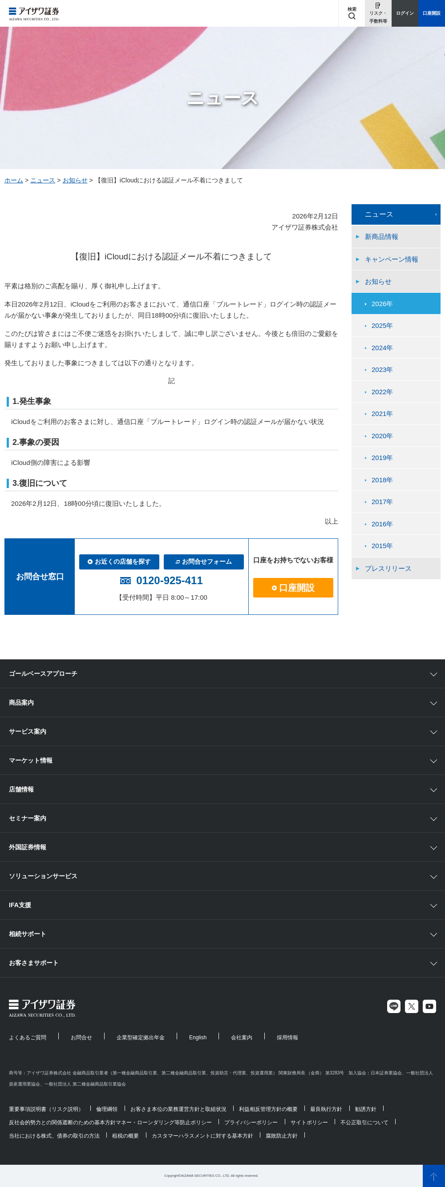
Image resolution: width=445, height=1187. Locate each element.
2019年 (382, 457)
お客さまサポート (34, 962)
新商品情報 (381, 236)
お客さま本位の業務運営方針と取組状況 (178, 1109)
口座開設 (293, 588)
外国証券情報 (27, 847)
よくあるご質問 (27, 1037)
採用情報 (287, 1037)
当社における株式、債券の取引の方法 (54, 1136)
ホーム (13, 180)
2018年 (382, 480)
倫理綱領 (106, 1109)
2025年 (382, 325)
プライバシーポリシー (251, 1122)
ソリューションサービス (43, 876)
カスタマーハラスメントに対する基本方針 (202, 1136)
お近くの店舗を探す (119, 561)
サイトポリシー (309, 1122)
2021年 (382, 413)
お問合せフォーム (204, 561)
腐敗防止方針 (282, 1136)
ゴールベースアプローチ (43, 673)
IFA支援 (20, 904)
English (197, 1037)
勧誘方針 (365, 1109)
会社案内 (241, 1037)
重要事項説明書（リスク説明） (46, 1109)
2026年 (382, 303)
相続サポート (27, 933)
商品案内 (21, 702)
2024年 (382, 347)
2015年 (382, 545)
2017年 (382, 501)
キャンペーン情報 (391, 259)
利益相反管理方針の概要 (268, 1109)
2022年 (382, 392)
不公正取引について (364, 1122)
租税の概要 (125, 1136)
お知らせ (75, 180)
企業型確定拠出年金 (141, 1037)
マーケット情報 (31, 760)
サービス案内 (27, 731)
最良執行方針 (326, 1109)
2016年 (382, 524)
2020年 (382, 436)
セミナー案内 (27, 818)
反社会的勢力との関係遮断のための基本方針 (62, 1122)
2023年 (382, 369)
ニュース (42, 180)
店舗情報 (21, 789)
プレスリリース (388, 568)
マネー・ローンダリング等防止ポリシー (164, 1122)
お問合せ (81, 1037)
